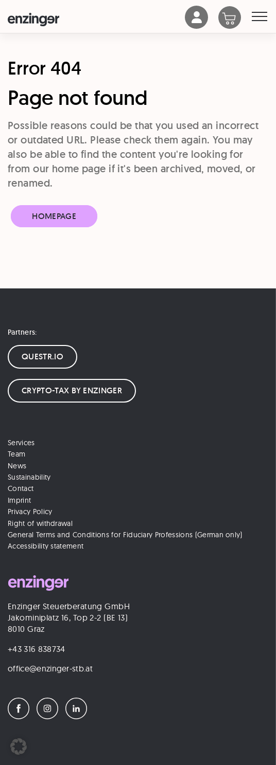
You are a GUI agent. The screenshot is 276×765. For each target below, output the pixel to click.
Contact (20, 488)
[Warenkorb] (235, 18)
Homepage (54, 216)
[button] (18, 746)
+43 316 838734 (36, 649)
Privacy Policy (30, 511)
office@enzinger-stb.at (50, 668)
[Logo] (96, 19)
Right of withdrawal (40, 523)
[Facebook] (21, 716)
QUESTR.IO (42, 356)
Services (21, 442)
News (17, 465)
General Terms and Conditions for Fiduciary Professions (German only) (125, 534)
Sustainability (29, 477)
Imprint (19, 500)
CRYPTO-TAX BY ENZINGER (72, 390)
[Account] (197, 26)
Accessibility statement (45, 546)
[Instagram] (50, 716)
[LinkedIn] (78, 716)
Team (16, 454)
